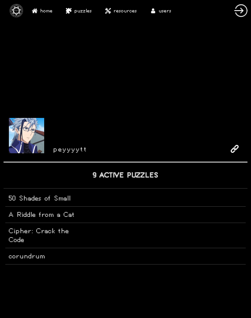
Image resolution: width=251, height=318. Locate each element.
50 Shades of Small (40, 198)
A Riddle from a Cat (42, 214)
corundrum (27, 256)
